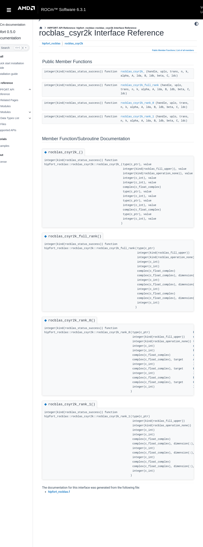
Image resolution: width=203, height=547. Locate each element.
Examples (11, 145)
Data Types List (17, 118)
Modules (13, 106)
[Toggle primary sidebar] (47, 19)
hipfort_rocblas (59, 43)
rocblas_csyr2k (81, 43)
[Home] (48, 28)
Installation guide (15, 73)
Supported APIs (14, 130)
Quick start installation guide (18, 65)
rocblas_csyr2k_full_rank (147, 85)
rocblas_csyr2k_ (140, 71)
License (9, 161)
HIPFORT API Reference (13, 92)
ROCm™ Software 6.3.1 (63, 9)
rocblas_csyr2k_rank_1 (145, 120)
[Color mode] (196, 24)
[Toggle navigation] (9, 9)
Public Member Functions (163, 50)
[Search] (20, 47)
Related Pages (17, 100)
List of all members (185, 50)
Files (11, 124)
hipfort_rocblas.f (66, 500)
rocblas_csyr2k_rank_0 (145, 102)
